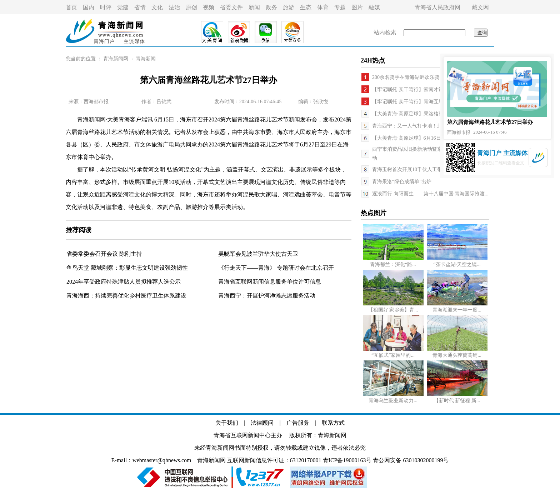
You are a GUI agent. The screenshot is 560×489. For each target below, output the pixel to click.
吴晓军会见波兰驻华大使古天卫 (258, 254)
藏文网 (480, 7)
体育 (323, 7)
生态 (305, 7)
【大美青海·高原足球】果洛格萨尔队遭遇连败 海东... (430, 113)
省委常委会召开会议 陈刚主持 (104, 254)
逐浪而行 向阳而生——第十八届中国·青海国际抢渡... (430, 193)
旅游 (288, 7)
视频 (208, 7)
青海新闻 (146, 58)
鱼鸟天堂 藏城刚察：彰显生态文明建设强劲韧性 (127, 268)
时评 (105, 7)
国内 (88, 7)
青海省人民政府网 (437, 7)
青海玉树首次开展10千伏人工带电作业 (414, 169)
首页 (71, 7)
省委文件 (231, 7)
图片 (357, 7)
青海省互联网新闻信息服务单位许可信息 (269, 282)
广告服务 (297, 423)
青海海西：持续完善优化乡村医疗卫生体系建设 (126, 296)
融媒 (374, 7)
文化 (157, 7)
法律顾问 (262, 423)
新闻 (254, 7)
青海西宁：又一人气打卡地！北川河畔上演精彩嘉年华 (432, 126)
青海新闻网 (115, 58)
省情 (140, 7)
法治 (174, 7)
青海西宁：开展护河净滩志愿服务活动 (266, 296)
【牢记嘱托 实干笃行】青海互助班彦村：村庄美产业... (432, 101)
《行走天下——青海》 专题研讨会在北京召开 (276, 268)
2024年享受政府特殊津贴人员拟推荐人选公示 (123, 282)
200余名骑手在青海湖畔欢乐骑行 (408, 77)
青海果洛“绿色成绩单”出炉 (401, 181)
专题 (340, 7)
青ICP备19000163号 (347, 460)
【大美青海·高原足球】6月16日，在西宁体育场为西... (431, 138)
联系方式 (333, 423)
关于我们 (226, 423)
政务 (271, 7)
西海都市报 (96, 101)
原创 (191, 7)
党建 (123, 7)
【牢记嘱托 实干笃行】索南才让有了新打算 (420, 89)
